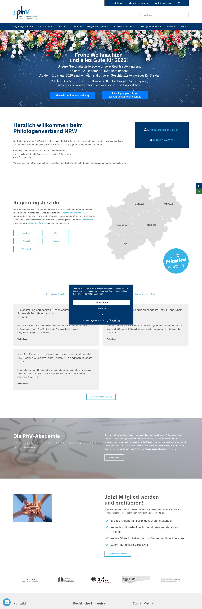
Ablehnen (101, 308)
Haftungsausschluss (84, 597)
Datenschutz (80, 603)
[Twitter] (141, 591)
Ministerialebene (87, 219)
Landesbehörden (37, 223)
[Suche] (138, 15)
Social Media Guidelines (144, 599)
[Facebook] (135, 591)
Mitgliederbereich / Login (162, 129)
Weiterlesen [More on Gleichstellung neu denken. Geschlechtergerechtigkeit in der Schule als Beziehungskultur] (22, 339)
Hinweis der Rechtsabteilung (72, 95)
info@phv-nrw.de (21, 607)
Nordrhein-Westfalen (74, 213)
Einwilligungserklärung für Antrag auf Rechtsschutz (125, 95)
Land (61, 213)
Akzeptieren (102, 302)
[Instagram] (147, 591)
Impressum (80, 591)
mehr (101, 314)
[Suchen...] (162, 15)
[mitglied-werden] (176, 249)
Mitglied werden (163, 140)
